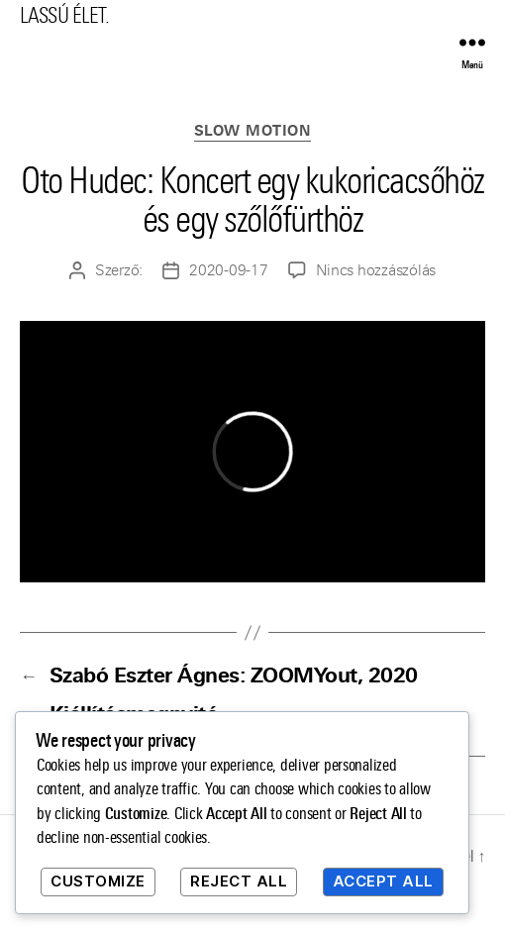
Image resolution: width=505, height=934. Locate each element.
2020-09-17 (228, 270)
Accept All (383, 881)
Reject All (238, 881)
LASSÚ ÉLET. (64, 15)
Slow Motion (253, 131)
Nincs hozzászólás (376, 270)
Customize (98, 881)
